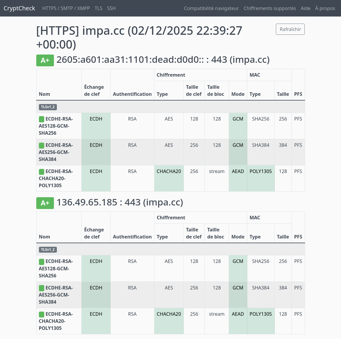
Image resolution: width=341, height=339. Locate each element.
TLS (98, 8)
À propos (325, 8)
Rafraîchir (290, 29)
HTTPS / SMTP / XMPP (66, 8)
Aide (305, 8)
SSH (111, 8)
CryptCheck (19, 8)
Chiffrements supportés (269, 8)
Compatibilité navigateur (211, 8)
